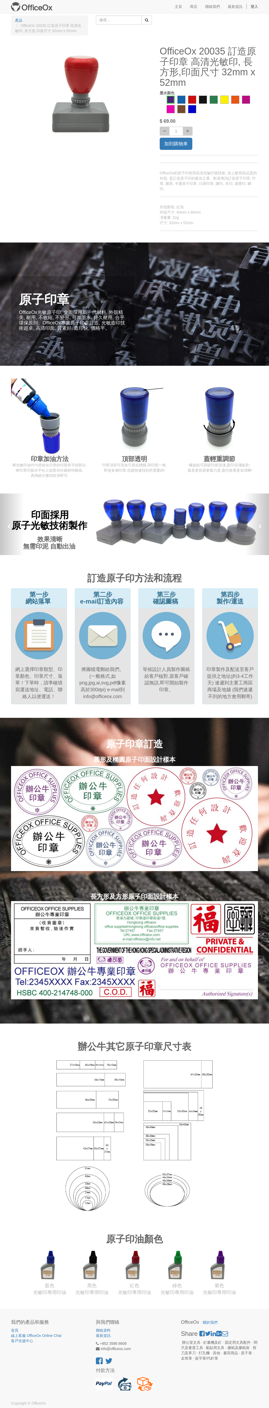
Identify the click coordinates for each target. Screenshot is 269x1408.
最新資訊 (103, 1335)
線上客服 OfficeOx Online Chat (36, 1335)
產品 (18, 20)
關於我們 (210, 1323)
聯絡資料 (103, 1330)
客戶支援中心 (22, 1341)
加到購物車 (176, 143)
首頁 (14, 1330)
